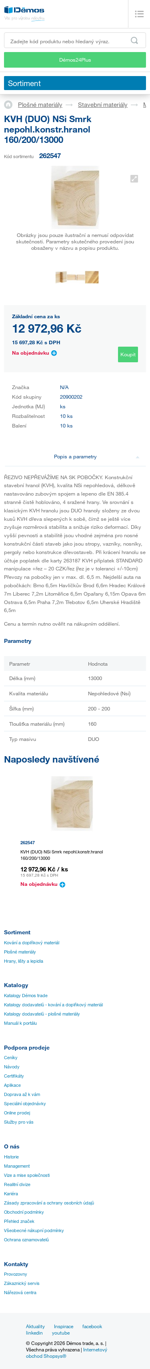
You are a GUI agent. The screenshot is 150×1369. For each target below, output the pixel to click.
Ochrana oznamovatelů (26, 1240)
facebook (92, 1326)
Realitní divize (17, 1184)
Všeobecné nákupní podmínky (34, 1230)
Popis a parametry (97, 456)
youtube (61, 1332)
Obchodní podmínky (24, 1212)
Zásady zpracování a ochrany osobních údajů (49, 1203)
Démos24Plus (75, 59)
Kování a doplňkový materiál (31, 942)
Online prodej (17, 1113)
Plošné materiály (40, 104)
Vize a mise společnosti (27, 1175)
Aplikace (12, 1085)
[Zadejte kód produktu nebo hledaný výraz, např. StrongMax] (75, 40)
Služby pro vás (19, 1122)
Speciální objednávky (25, 1103)
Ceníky (11, 1057)
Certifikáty (14, 1076)
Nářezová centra (20, 1292)
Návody (12, 1067)
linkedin (34, 1332)
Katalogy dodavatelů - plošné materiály (42, 1014)
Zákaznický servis (22, 1283)
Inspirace (63, 1326)
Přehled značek (19, 1221)
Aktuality (35, 1326)
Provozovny (15, 1274)
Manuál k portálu (20, 1023)
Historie (11, 1157)
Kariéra (11, 1193)
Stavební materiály (103, 104)
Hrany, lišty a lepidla (23, 961)
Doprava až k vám (22, 1094)
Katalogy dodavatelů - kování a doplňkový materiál (53, 1005)
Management (17, 1166)
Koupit (128, 354)
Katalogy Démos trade (26, 995)
